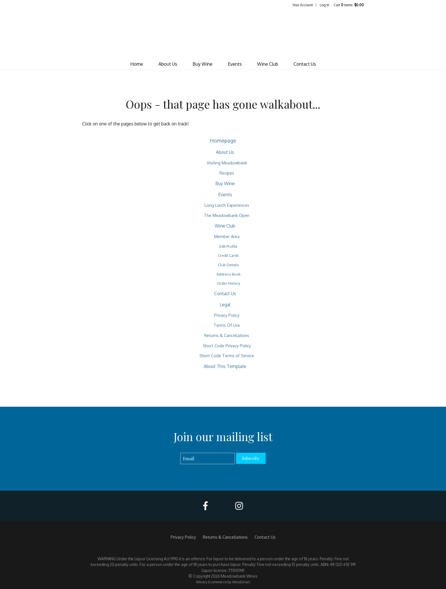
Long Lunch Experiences (227, 205)
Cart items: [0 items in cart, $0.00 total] (349, 5)
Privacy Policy (226, 315)
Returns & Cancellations (226, 335)
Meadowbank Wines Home (223, 33)
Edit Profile (228, 246)
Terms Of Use (227, 325)
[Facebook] (205, 505)
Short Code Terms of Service (226, 355)
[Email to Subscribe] (207, 458)
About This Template (225, 366)
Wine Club (267, 64)
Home (136, 64)
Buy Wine (202, 64)
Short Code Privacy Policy (227, 345)
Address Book (228, 274)
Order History (228, 283)
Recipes (227, 172)
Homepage (223, 140)
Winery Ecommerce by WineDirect (223, 582)
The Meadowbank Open (226, 215)
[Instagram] (239, 505)
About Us (167, 64)
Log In (324, 5)
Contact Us (305, 64)
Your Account (302, 5)
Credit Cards (228, 255)
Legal (225, 304)
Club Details (228, 265)
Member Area (226, 236)
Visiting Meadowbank (227, 162)
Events (235, 64)
